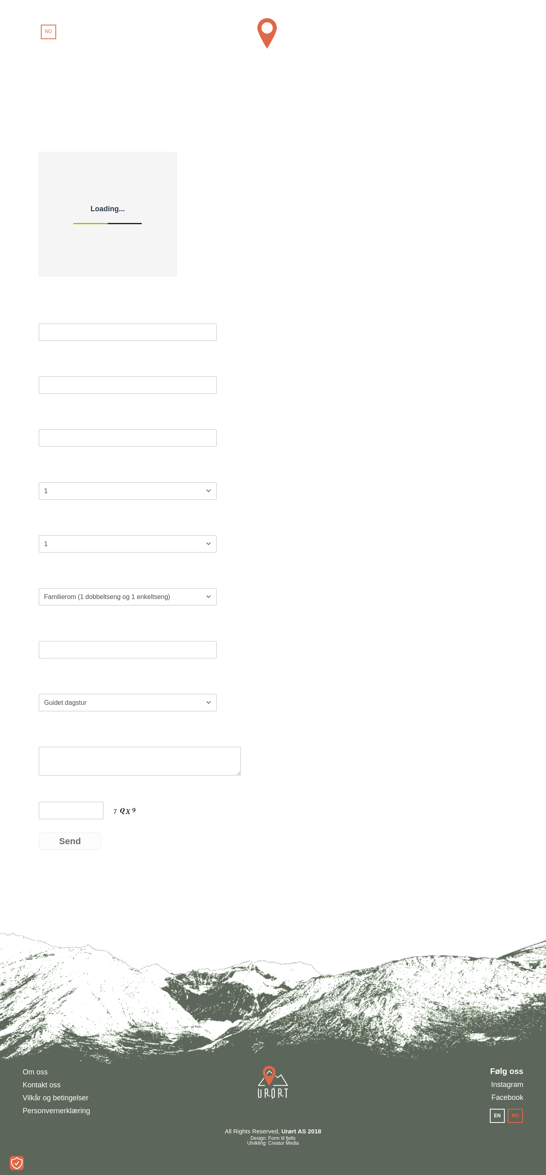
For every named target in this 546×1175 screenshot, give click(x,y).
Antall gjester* (66, 470)
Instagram (507, 1084)
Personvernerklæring (56, 1111)
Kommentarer (65, 734)
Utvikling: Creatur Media (273, 1143)
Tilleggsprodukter (73, 681)
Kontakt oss (42, 1085)
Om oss (35, 1072)
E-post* (53, 417)
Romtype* (57, 576)
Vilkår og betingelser (56, 1098)
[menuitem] (30, 32)
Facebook (507, 1097)
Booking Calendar (67, 280)
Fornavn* (56, 311)
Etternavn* (59, 364)
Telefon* (54, 628)
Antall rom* (60, 523)
